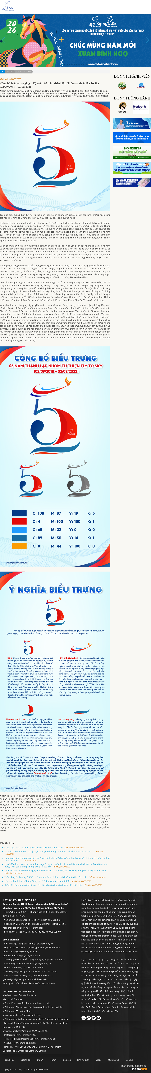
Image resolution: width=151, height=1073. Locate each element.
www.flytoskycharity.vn (24, 995)
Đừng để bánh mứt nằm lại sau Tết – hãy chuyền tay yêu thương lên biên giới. (53, 884)
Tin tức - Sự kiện (23, 71)
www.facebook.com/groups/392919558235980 (25, 1031)
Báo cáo (101, 7)
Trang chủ (57, 7)
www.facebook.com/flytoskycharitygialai (43, 1007)
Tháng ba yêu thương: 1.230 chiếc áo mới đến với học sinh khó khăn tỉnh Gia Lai (54, 877)
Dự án (81, 7)
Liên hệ (141, 7)
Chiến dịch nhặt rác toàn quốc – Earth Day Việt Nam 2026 (44, 847)
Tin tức (90, 7)
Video (108, 1060)
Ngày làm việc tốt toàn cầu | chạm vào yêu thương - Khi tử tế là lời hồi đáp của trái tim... (53, 852)
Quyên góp (129, 7)
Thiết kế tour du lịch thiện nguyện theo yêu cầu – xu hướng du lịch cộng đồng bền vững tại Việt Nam (56, 872)
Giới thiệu (69, 7)
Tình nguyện (114, 7)
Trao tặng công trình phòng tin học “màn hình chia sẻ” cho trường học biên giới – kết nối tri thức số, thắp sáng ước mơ (57, 859)
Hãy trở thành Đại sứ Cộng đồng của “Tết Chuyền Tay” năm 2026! (47, 880)
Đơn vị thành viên (132, 76)
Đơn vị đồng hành (132, 98)
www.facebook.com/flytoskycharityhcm (22, 1015)
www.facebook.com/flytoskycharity (33, 1003)
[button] (62, 64)
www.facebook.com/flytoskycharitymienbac (47, 1019)
